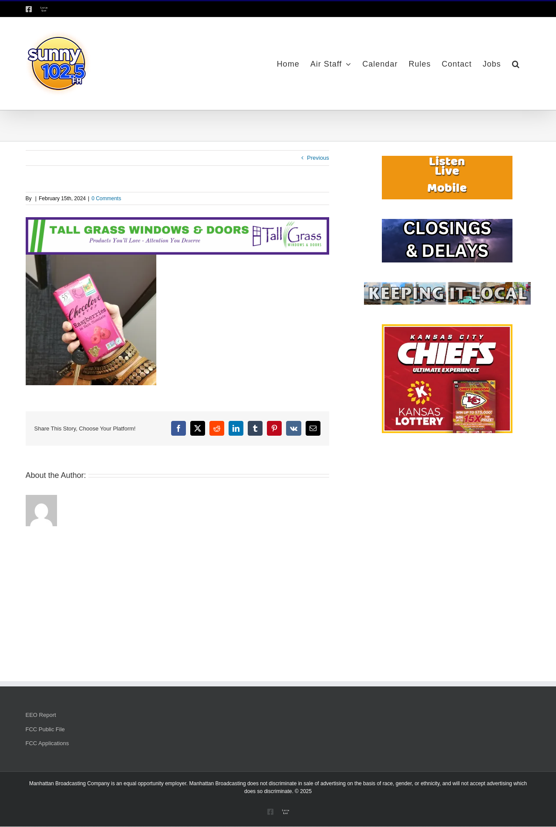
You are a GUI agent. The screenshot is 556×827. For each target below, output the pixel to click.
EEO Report (41, 715)
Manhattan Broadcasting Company (69, 783)
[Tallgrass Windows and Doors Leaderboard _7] (177, 221)
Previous (318, 158)
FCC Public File (45, 729)
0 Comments (106, 198)
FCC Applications (47, 743)
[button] (516, 63)
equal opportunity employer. (156, 783)
